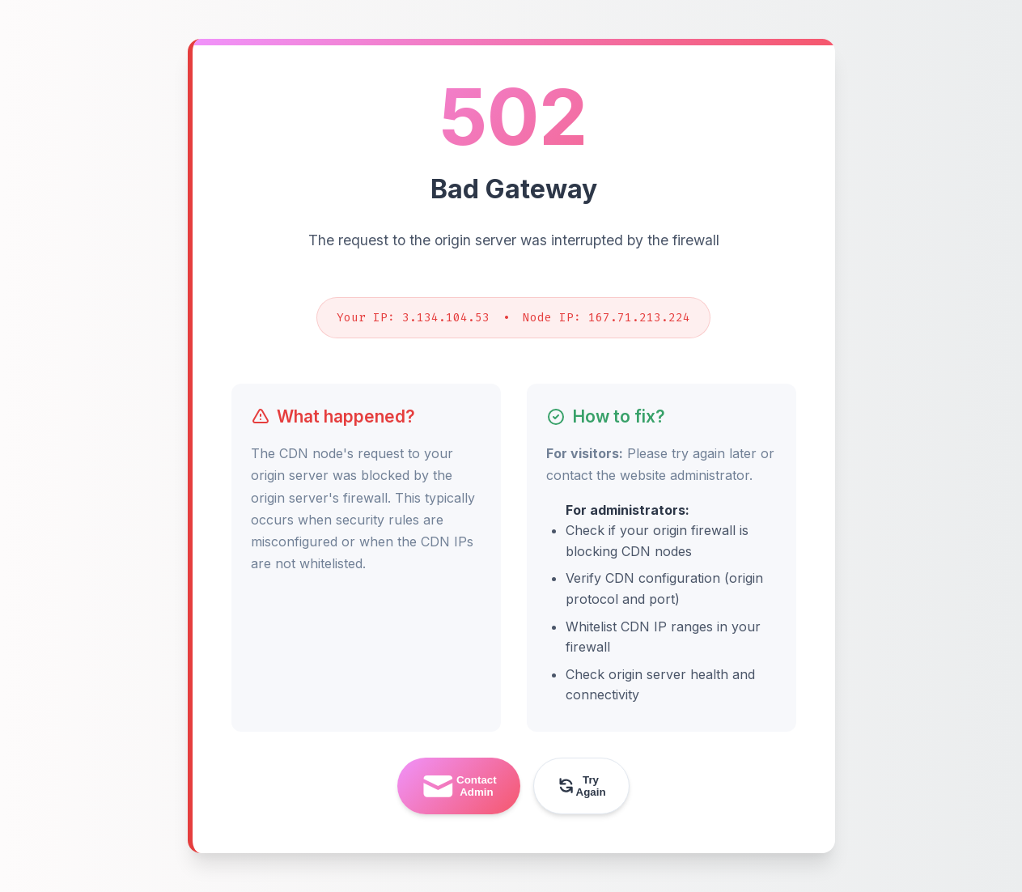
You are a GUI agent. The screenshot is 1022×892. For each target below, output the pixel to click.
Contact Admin (458, 786)
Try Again (581, 786)
